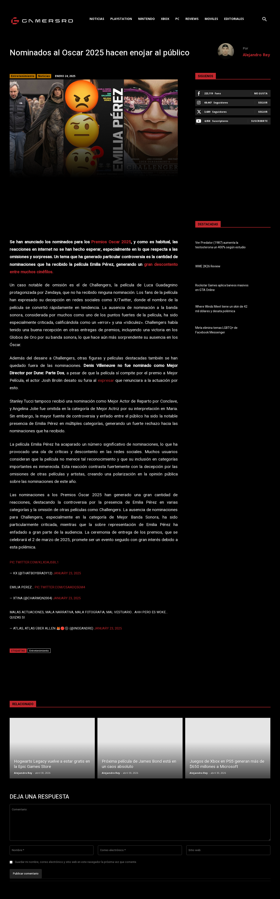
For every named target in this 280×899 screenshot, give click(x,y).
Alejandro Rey (256, 54)
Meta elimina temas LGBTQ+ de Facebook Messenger (216, 330)
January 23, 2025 (67, 573)
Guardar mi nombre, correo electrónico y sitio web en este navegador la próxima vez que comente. (76, 862)
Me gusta (261, 93)
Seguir (263, 102)
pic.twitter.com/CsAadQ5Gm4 (60, 587)
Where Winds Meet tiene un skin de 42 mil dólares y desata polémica (221, 309)
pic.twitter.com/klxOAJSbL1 (34, 562)
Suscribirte (259, 121)
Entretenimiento (23, 76)
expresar (106, 380)
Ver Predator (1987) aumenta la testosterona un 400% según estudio (220, 245)
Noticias (44, 76)
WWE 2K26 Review (207, 266)
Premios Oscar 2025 (111, 242)
